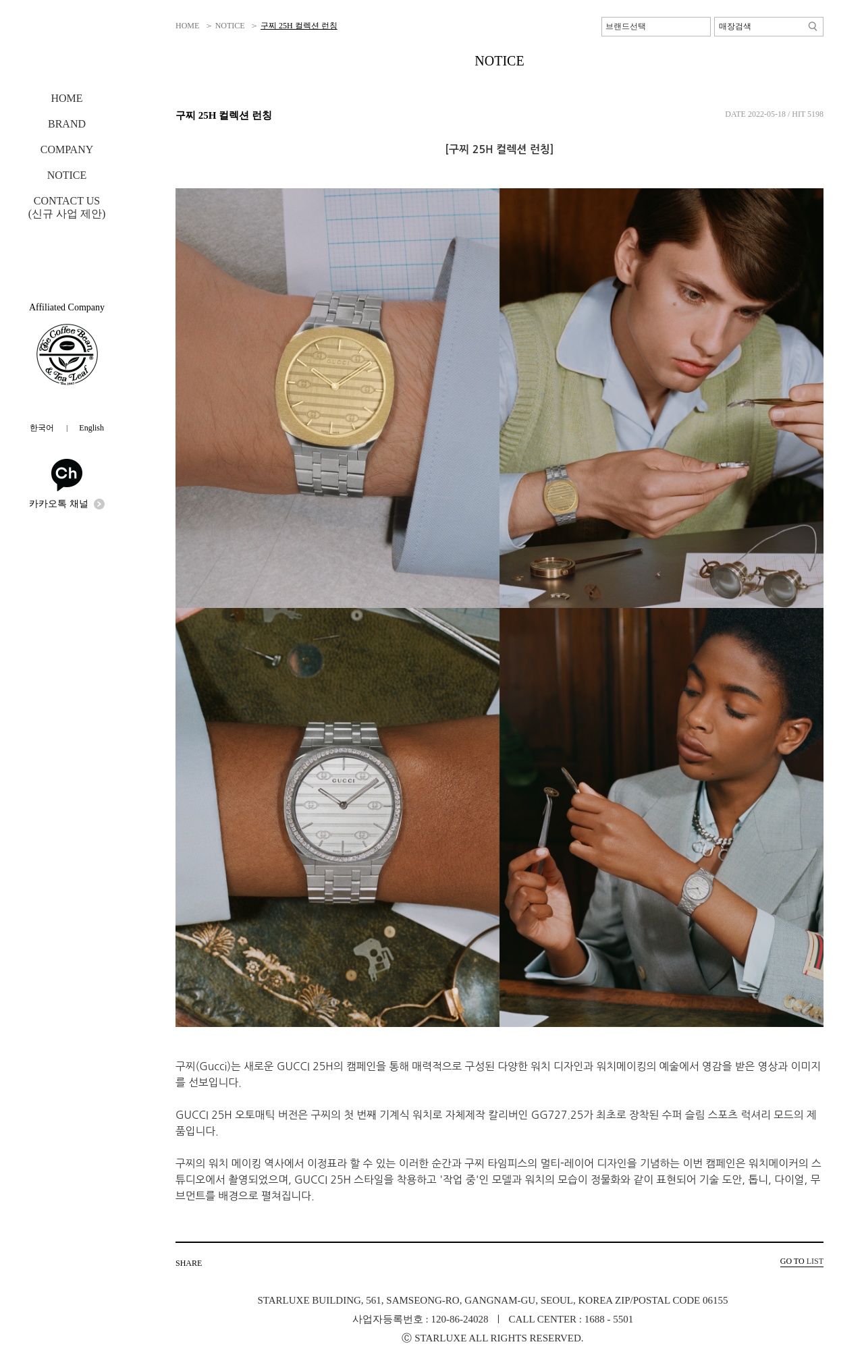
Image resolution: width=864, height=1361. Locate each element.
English (91, 428)
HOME (66, 98)
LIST (802, 1261)
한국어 (42, 428)
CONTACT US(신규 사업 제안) (67, 207)
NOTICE (67, 175)
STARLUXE (67, 47)
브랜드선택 (625, 26)
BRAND (67, 124)
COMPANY (66, 149)
